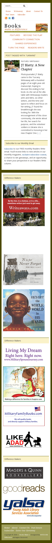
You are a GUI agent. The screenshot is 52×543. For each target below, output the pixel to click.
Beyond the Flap (32, 35)
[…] (39, 133)
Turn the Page (16, 47)
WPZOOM (44, 535)
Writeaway (18, 11)
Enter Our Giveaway (25, 530)
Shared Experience (26, 43)
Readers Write (36, 47)
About (28, 11)
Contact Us (38, 11)
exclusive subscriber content (34, 155)
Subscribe (21, 15)
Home (8, 11)
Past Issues (10, 15)
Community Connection (26, 39)
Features (15, 35)
